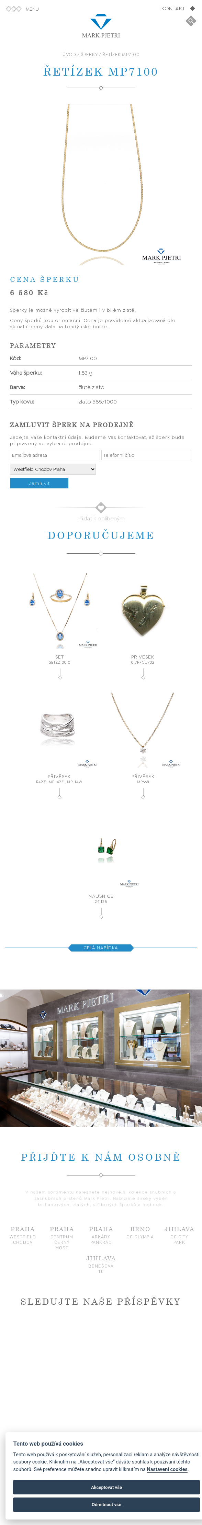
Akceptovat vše (106, 1487)
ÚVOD (69, 54)
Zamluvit (39, 483)
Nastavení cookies (167, 1469)
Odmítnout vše (106, 1504)
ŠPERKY (89, 54)
